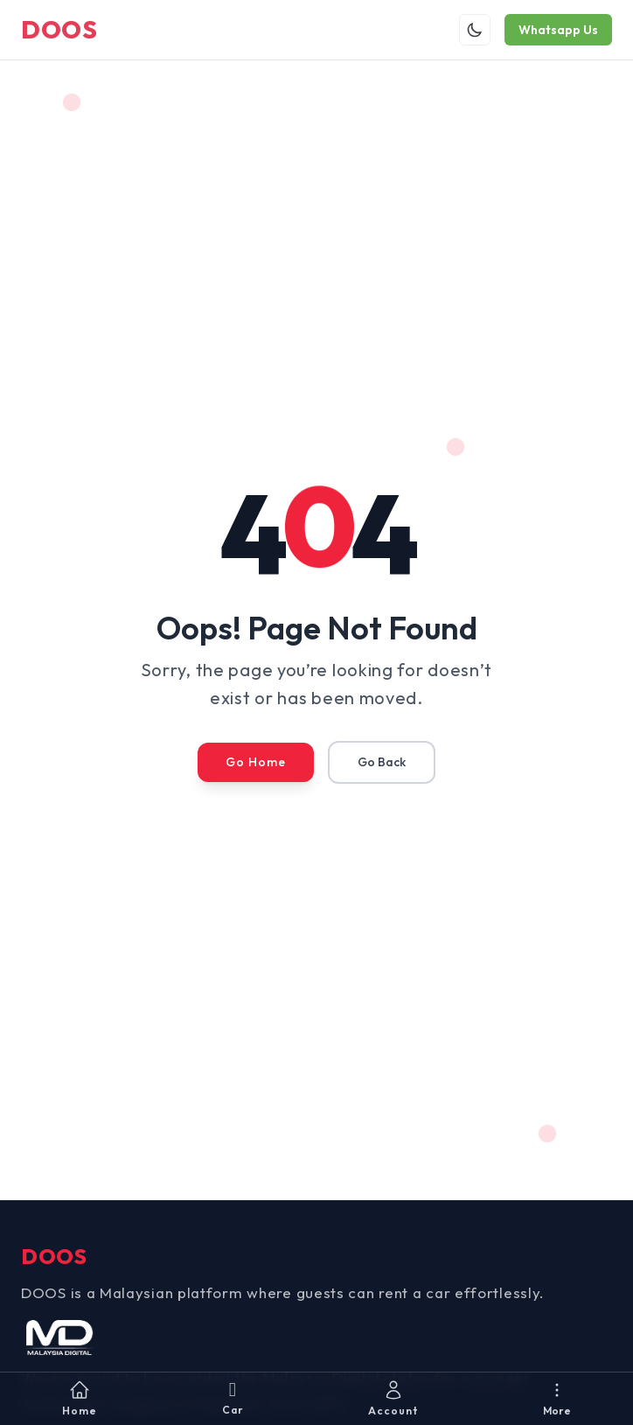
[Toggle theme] (474, 29)
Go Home (256, 762)
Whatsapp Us (558, 30)
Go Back (382, 762)
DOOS (59, 29)
